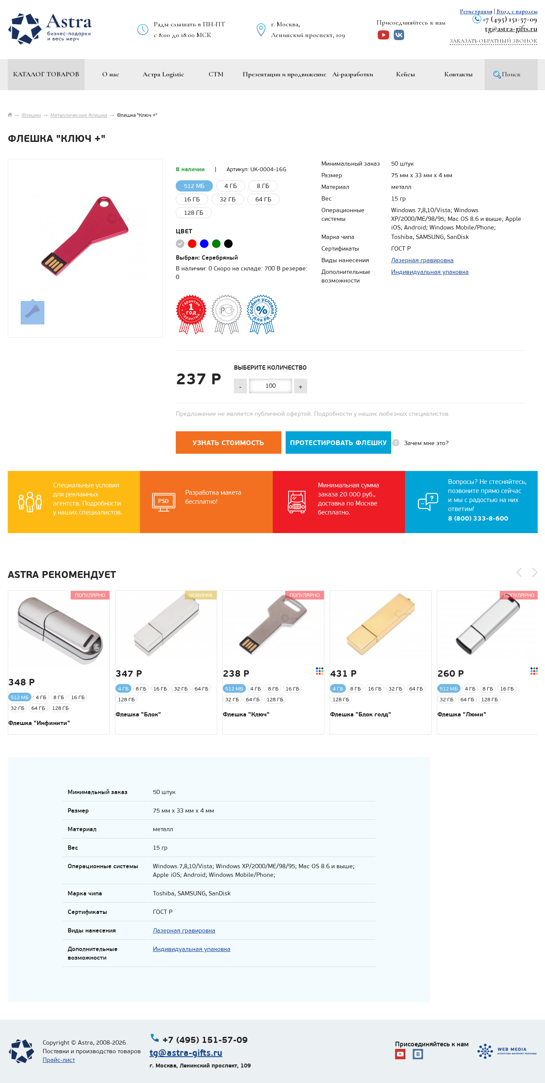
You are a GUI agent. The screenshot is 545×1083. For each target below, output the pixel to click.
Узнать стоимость (228, 442)
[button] (519, 572)
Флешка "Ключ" (246, 714)
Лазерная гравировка (422, 260)
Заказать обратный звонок (493, 41)
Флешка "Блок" (138, 714)
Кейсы (405, 74)
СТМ (216, 74)
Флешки (31, 115)
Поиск (511, 74)
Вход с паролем (517, 11)
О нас (110, 74)
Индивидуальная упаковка (430, 272)
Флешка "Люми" (461, 714)
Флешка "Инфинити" (39, 723)
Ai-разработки (352, 74)
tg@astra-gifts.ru (511, 28)
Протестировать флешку (338, 442)
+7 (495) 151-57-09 (510, 19)
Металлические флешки (78, 115)
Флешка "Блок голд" (360, 714)
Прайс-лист (59, 1060)
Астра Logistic (163, 74)
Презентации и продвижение (284, 74)
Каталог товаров (46, 74)
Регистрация (476, 11)
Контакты (458, 74)
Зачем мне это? (426, 443)
